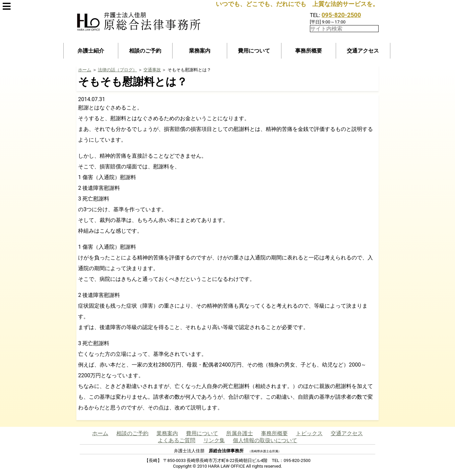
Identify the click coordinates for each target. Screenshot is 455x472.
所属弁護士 (239, 433)
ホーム (84, 69)
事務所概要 (308, 51)
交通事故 (152, 69)
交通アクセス (363, 51)
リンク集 (214, 440)
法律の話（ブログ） (117, 69)
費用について (254, 51)
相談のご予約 (145, 51)
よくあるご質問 (176, 440)
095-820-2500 (341, 14)
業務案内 (199, 51)
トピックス (309, 433)
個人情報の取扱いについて (265, 440)
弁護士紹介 (90, 51)
